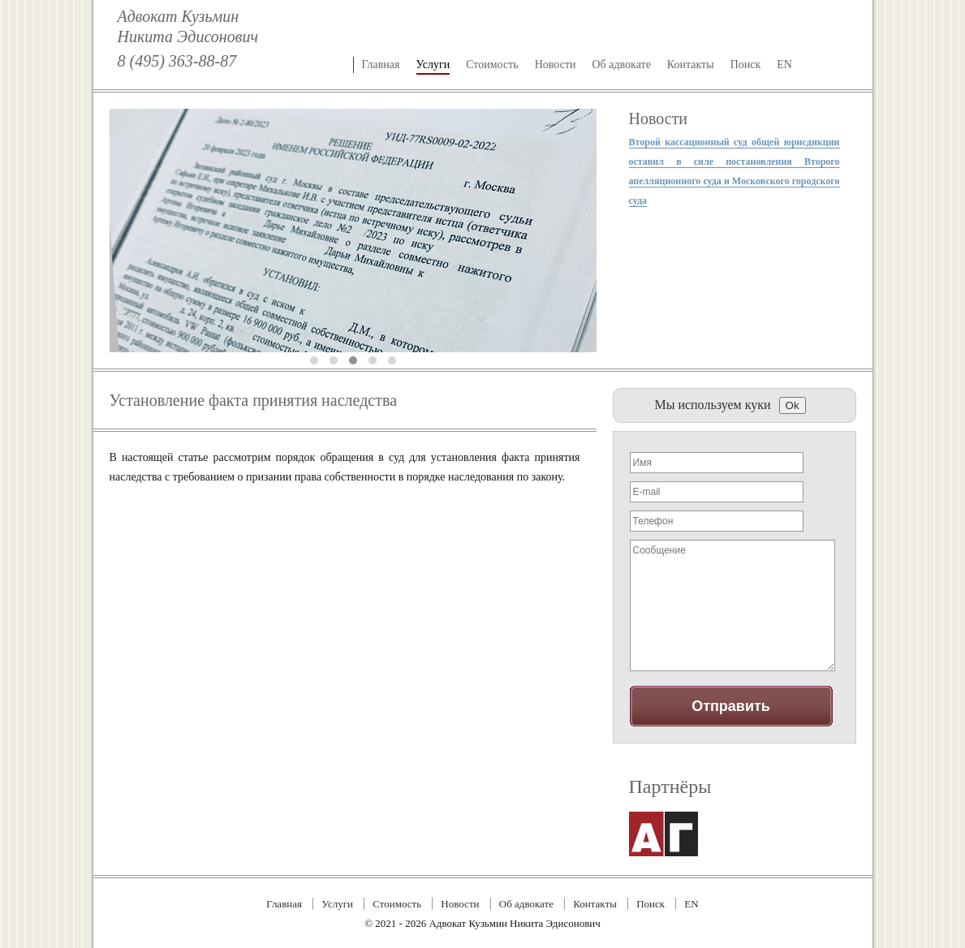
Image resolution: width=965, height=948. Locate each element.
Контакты (690, 64)
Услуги (433, 64)
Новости (555, 64)
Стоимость (492, 64)
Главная (381, 64)
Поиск (745, 64)
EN (784, 64)
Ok (792, 405)
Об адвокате (621, 64)
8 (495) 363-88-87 (177, 61)
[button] (314, 360)
